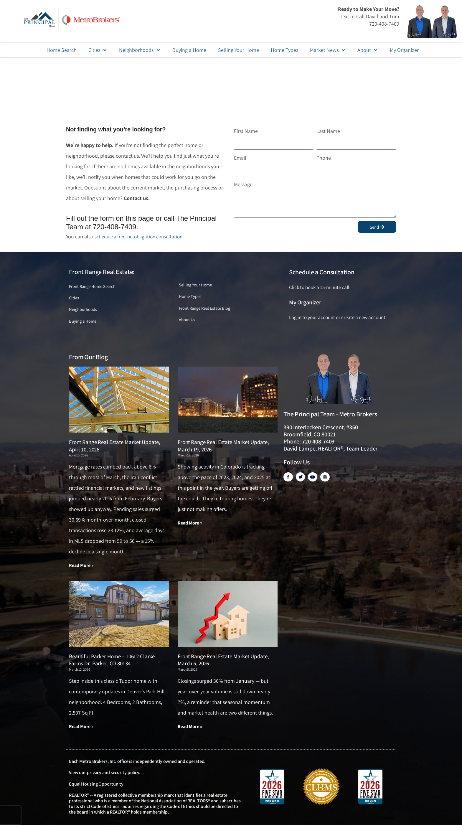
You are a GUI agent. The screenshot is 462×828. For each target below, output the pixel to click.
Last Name (328, 131)
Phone (323, 157)
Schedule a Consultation (321, 272)
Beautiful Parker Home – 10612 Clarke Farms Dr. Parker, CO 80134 (112, 662)
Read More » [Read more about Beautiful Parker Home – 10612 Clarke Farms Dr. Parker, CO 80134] (81, 729)
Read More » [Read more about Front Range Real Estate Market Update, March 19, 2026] (190, 525)
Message (243, 184)
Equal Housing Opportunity (96, 787)
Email (240, 157)
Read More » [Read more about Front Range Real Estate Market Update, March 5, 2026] (190, 729)
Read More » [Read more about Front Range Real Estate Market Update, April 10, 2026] (81, 567)
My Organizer (305, 302)
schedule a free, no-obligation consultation (142, 236)
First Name (246, 131)
